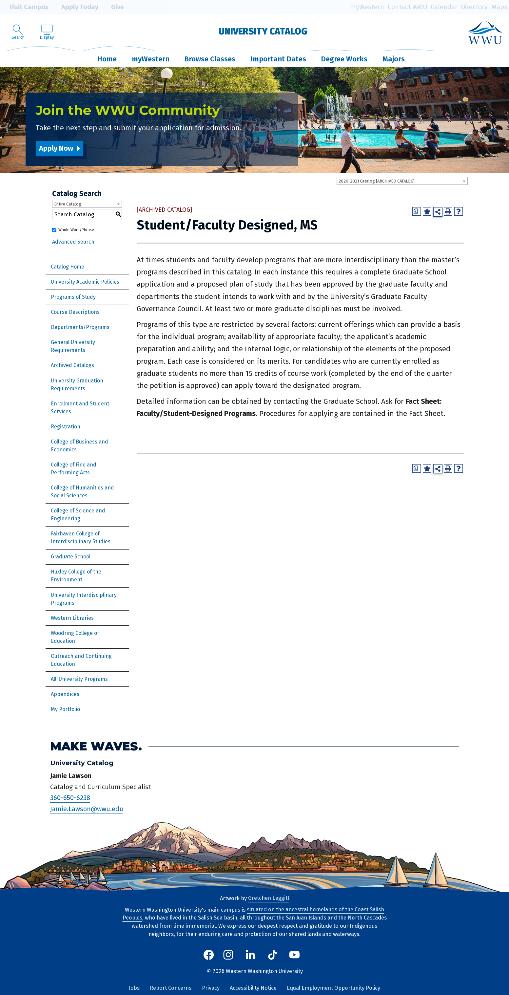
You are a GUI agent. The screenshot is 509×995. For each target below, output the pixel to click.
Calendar (444, 7)
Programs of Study (73, 297)
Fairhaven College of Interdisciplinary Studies (80, 537)
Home (107, 58)
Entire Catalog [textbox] (67, 204)
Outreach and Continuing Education (81, 660)
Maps (499, 7)
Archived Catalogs (72, 365)
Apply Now (56, 148)
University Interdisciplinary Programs (84, 599)
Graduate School (70, 556)
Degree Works (344, 58)
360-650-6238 (70, 798)
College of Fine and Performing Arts (73, 469)
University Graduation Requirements (77, 385)
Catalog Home (67, 267)
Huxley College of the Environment (76, 576)
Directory (474, 7)
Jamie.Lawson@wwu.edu (86, 809)
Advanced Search (73, 242)
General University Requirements (73, 346)
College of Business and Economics (79, 446)
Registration (65, 426)
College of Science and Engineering (78, 515)
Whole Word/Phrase (76, 229)
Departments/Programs (80, 327)
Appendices (65, 694)
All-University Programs (79, 679)
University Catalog (263, 31)
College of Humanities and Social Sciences (82, 492)
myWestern (367, 7)
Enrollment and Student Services (80, 407)
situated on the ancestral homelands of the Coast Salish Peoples (253, 914)
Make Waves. (96, 746)
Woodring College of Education (75, 637)
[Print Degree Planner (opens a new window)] (416, 211)
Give (113, 7)
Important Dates (278, 58)
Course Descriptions (75, 312)
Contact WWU (407, 7)
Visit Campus (24, 7)
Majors (393, 58)
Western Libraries (72, 618)
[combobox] (402, 181)
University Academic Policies (85, 282)
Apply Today (75, 7)
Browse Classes (209, 58)
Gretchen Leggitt (268, 898)
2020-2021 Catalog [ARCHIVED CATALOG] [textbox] (377, 181)
